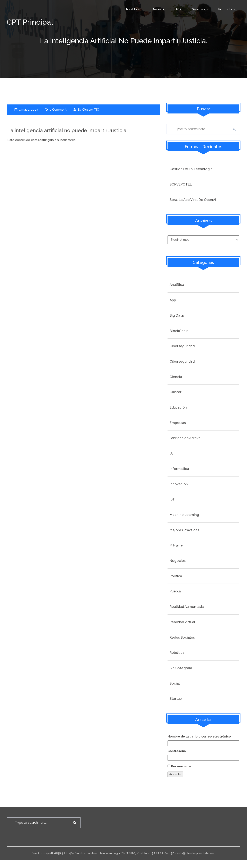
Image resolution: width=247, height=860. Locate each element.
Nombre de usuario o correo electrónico (199, 736)
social (175, 683)
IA (171, 453)
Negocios (178, 561)
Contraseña (177, 751)
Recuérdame (181, 766)
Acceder (175, 774)
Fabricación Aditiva (185, 438)
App (173, 300)
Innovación (179, 484)
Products (225, 9)
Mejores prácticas (184, 530)
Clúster (175, 392)
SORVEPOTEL (181, 184)
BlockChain (179, 331)
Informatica (179, 469)
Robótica (177, 652)
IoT (172, 499)
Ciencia (176, 377)
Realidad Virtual (182, 622)
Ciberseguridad (182, 346)
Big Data (177, 315)
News (157, 9)
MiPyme (176, 545)
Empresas (178, 423)
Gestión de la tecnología (191, 169)
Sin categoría (181, 668)
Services (198, 9)
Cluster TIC (90, 109)
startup (176, 698)
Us (177, 9)
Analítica (177, 285)
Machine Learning (184, 515)
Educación (178, 407)
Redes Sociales (182, 637)
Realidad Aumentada (187, 607)
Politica (176, 576)
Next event (134, 9)
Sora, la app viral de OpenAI (193, 200)
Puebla (175, 591)
